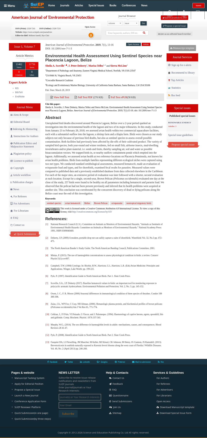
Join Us (115, 407)
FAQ (14, 217)
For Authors (163, 378)
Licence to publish (22, 160)
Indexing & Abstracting (24, 129)
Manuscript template (182, 48)
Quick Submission (25, 234)
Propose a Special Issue (27, 389)
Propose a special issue (174, 25)
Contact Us (116, 378)
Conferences (129, 5)
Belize (87, 203)
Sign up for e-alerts (179, 65)
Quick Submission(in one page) (31, 413)
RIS (17, 88)
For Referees (19, 196)
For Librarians (20, 210)
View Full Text (61, 97)
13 (47, 342)
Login (183, 13)
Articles (79, 5)
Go (143, 23)
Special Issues (96, 5)
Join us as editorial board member (174, 33)
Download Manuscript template (175, 407)
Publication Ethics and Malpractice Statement (24, 145)
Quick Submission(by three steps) (33, 418)
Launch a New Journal (26, 395)
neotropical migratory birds (138, 203)
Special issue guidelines (180, 135)
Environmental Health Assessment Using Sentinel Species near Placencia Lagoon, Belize (103, 58)
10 (47, 314)
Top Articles (176, 80)
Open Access (163, 401)
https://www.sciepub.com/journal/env (37, 32)
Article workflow (21, 175)
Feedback (116, 383)
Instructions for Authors (24, 136)
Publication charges (22, 182)
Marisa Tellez (95, 65)
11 (47, 324)
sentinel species (54, 203)
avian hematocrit (72, 203)
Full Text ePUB (119, 97)
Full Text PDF (85, 97)
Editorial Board (20, 122)
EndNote (20, 96)
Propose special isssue (183, 144)
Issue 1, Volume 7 (24, 46)
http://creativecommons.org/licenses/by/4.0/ (92, 212)
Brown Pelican (101, 203)
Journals (64, 5)
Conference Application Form (30, 401)
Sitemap (115, 413)
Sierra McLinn (118, 65)
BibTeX (19, 92)
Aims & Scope (19, 114)
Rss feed (174, 95)
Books (112, 5)
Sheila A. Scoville (54, 65)
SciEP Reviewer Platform (28, 407)
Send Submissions (120, 401)
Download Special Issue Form (174, 413)
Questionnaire (118, 395)
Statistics (174, 87)
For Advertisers (20, 203)
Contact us (17, 225)
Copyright (17, 168)
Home (51, 5)
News (144, 5)
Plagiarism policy (21, 153)
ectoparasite (117, 203)
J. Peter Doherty (77, 65)
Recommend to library (181, 72)
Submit (198, 5)
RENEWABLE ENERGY (179, 122)
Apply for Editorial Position (29, 383)
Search (170, 13)
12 (47, 335)
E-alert (197, 13)
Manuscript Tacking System (29, 378)
